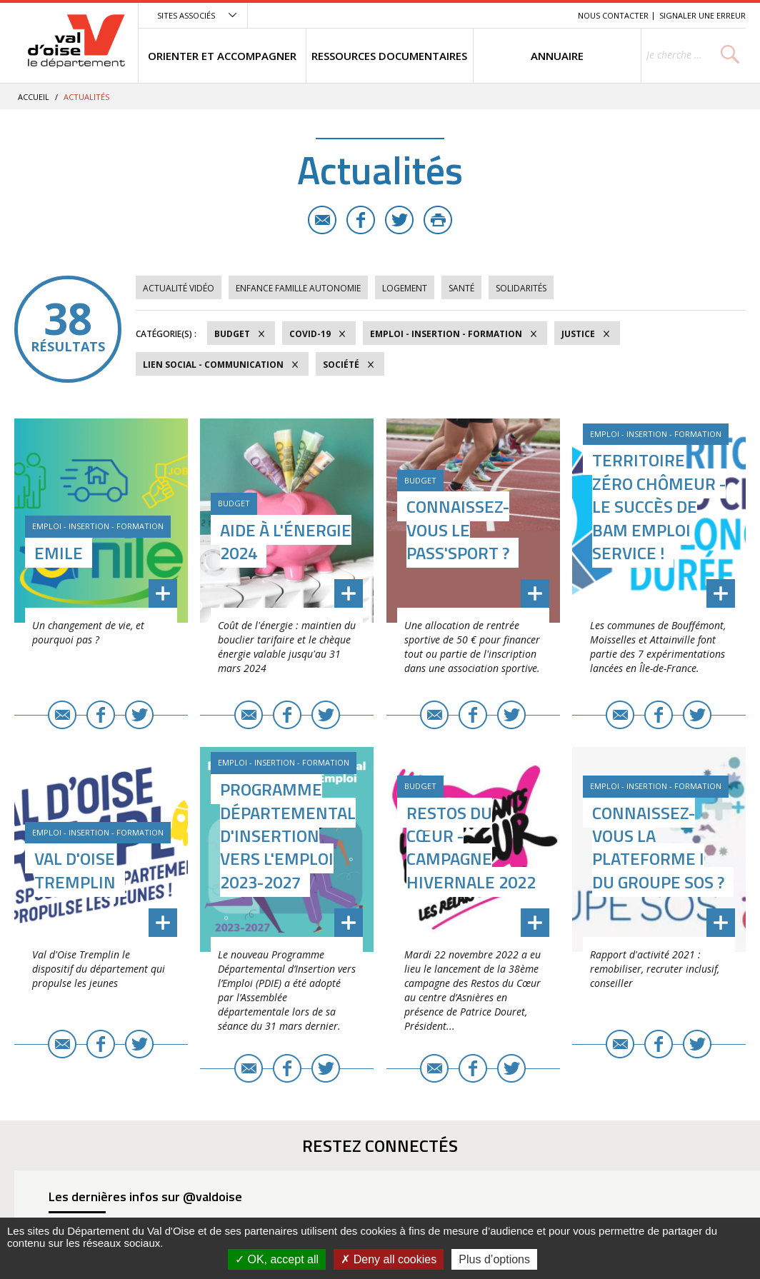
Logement (404, 288)
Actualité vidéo (178, 288)
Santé (461, 288)
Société (341, 364)
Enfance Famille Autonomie (298, 288)
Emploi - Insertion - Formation (446, 334)
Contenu (500, 15)
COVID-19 (310, 334)
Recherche (547, 15)
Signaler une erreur (702, 15)
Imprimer (438, 220)
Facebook (360, 220)
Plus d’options (494, 1259)
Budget (232, 334)
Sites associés (186, 15)
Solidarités (521, 288)
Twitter (399, 220)
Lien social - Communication (213, 364)
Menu (462, 15)
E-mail (322, 220)
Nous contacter (613, 15)
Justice (578, 334)
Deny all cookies (388, 1259)
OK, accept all (277, 1259)
